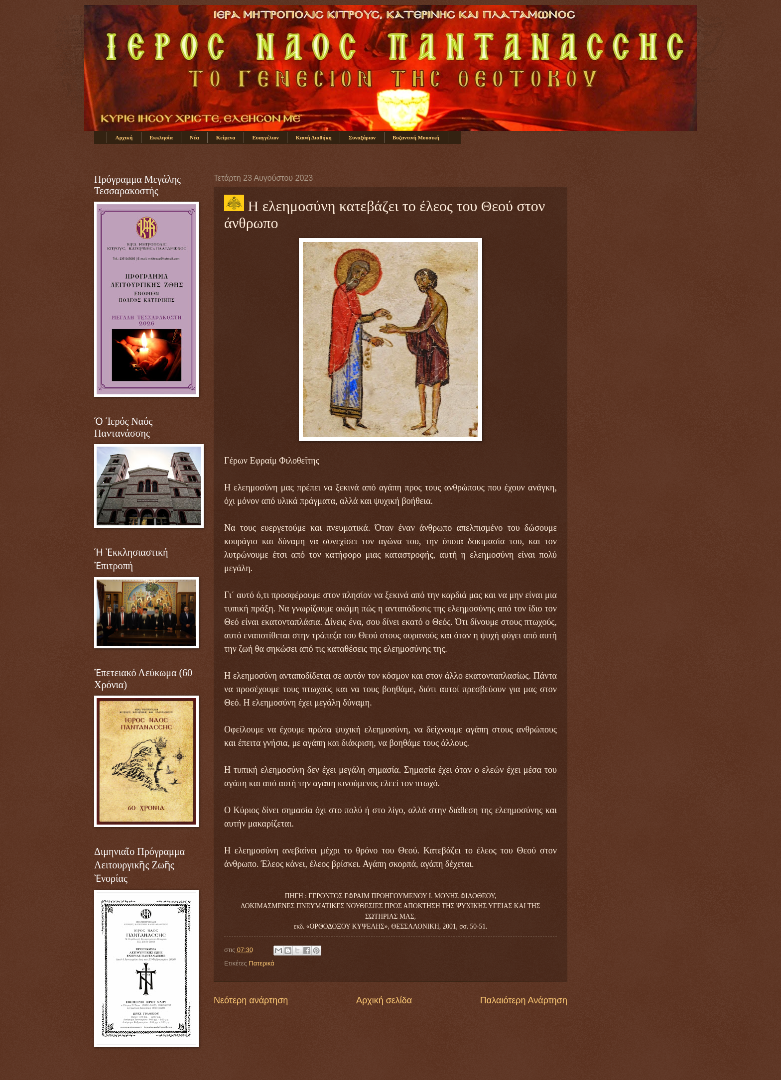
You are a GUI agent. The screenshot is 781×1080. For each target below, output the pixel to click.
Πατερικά (261, 963)
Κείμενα (226, 137)
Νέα (194, 137)
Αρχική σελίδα (384, 1000)
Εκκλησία (161, 137)
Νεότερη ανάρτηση (251, 1000)
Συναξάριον (362, 137)
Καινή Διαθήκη (314, 137)
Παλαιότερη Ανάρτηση (523, 1000)
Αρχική (124, 137)
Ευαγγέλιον (265, 137)
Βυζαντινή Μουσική (415, 137)
